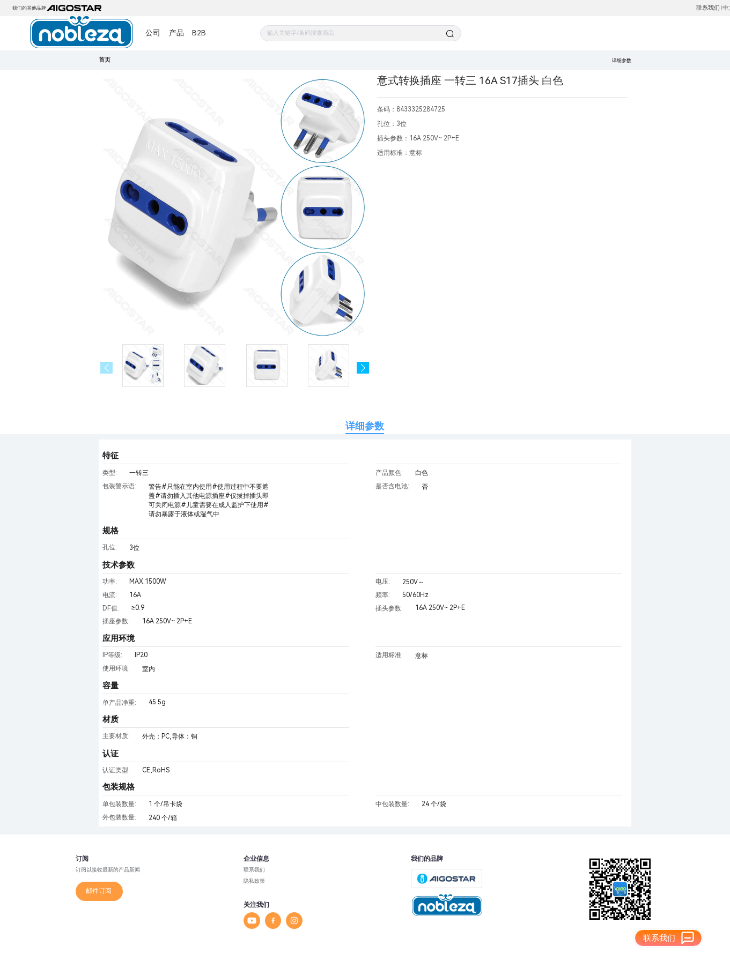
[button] (363, 368)
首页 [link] (104, 59)
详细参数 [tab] (364, 425)
